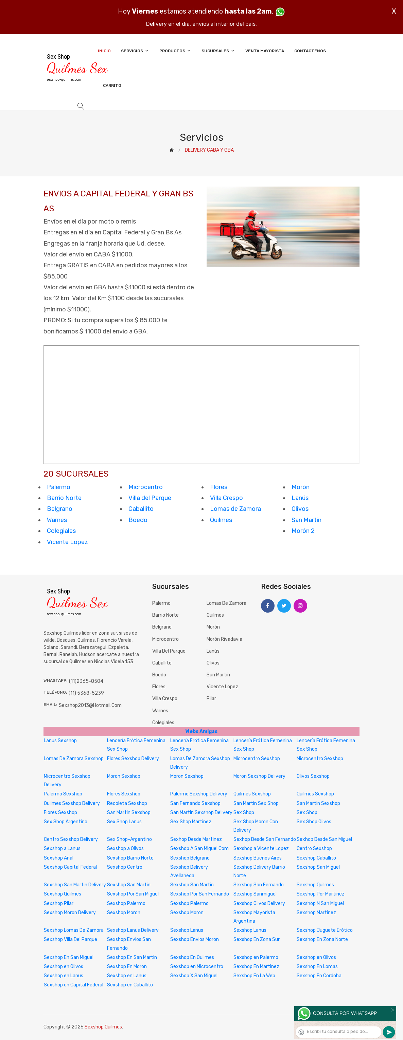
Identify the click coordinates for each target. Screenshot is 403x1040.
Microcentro (145, 487)
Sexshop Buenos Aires (257, 858)
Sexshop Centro (124, 867)
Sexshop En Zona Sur (256, 939)
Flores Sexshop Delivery (133, 759)
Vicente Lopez (67, 542)
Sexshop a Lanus (62, 848)
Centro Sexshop (314, 848)
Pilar (211, 698)
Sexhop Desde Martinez (196, 839)
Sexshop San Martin (129, 885)
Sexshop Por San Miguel (133, 894)
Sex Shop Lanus (124, 822)
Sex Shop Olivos (314, 822)
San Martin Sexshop (318, 803)
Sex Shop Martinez (190, 822)
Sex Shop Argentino (65, 822)
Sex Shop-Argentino (129, 839)
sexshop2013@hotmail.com (90, 705)
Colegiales (61, 531)
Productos (175, 50)
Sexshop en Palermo (255, 957)
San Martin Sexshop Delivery (201, 812)
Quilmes (221, 520)
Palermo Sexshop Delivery (198, 794)
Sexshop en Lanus (63, 976)
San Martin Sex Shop (256, 803)
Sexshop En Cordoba (319, 976)
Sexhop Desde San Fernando (264, 839)
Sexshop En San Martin (132, 957)
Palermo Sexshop (63, 794)
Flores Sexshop (123, 794)
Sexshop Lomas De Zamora (74, 930)
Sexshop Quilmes (315, 885)
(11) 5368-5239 (86, 693)
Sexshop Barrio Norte (130, 858)
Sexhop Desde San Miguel (324, 839)
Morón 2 (303, 531)
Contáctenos (310, 51)
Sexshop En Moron (127, 966)
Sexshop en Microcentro (196, 966)
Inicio (104, 51)
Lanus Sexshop (60, 741)
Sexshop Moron (123, 913)
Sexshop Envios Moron (194, 939)
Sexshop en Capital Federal (73, 985)
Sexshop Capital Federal (70, 867)
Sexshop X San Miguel (193, 976)
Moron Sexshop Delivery (259, 776)
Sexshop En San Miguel (68, 957)
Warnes (57, 520)
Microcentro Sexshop (256, 759)
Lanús (300, 498)
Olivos (300, 509)
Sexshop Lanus (186, 930)
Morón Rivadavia (224, 639)
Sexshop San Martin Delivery (75, 885)
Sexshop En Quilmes (192, 957)
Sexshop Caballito (316, 858)
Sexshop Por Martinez (321, 894)
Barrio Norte (64, 498)
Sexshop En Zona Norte (322, 939)
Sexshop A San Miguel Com (199, 848)
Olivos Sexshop (313, 776)
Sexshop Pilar (58, 903)
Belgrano (59, 509)
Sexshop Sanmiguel (255, 894)
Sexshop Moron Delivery (70, 913)
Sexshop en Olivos (316, 957)
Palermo (58, 487)
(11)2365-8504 (86, 681)
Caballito (141, 509)
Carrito (112, 85)
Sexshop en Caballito (130, 985)
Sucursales (218, 50)
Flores (218, 487)
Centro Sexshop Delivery (71, 839)
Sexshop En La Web (254, 976)
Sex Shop (243, 812)
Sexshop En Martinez (256, 966)
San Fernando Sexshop (195, 803)
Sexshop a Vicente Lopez (261, 848)
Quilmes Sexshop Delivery (72, 803)
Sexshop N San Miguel (320, 903)
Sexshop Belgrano (190, 858)
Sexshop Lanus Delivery (133, 930)
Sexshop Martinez (316, 913)
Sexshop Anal (58, 858)
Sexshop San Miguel (318, 867)
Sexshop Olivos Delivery (259, 903)
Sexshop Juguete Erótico (325, 930)
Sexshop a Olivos (125, 848)
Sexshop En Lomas (317, 966)
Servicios (135, 50)
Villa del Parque (149, 498)
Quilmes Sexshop (252, 794)
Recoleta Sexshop (127, 803)
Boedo (137, 520)
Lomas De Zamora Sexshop (74, 759)
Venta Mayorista (264, 51)
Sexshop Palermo (126, 903)
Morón (301, 487)
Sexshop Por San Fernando (199, 894)
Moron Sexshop (123, 776)
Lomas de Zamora (235, 509)
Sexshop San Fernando (258, 885)
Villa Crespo (226, 498)
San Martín (306, 520)
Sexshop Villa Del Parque (70, 939)
